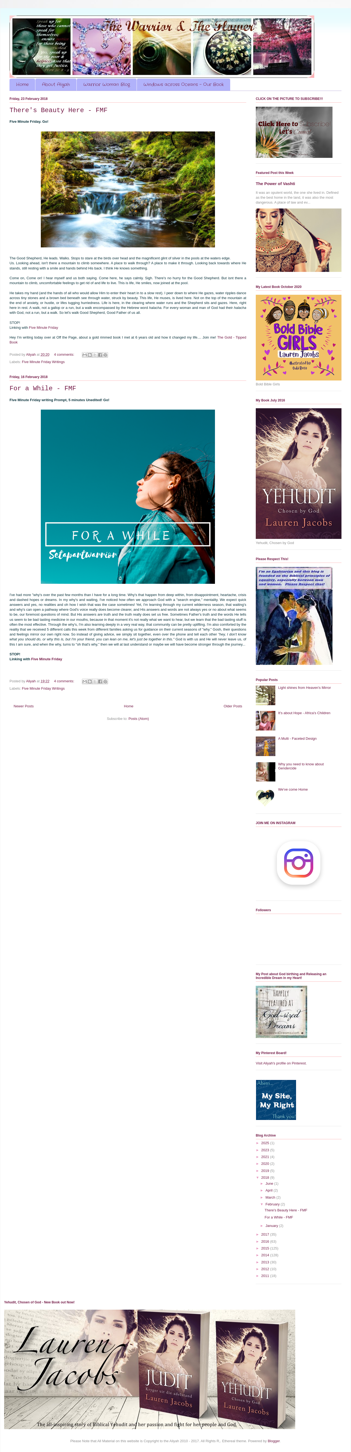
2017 (265, 1234)
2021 (265, 1157)
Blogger (274, 1441)
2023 (265, 1150)
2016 (265, 1241)
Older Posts (233, 706)
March (271, 1197)
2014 (265, 1255)
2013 (265, 1262)
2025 (265, 1143)
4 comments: (64, 354)
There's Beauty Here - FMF (58, 110)
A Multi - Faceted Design (297, 738)
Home (22, 84)
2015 (265, 1248)
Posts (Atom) (138, 719)
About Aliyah (56, 84)
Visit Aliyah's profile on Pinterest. (281, 1063)
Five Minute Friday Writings (43, 362)
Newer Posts (24, 706)
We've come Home (293, 789)
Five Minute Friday (43, 328)
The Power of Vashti (275, 183)
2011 (265, 1276)
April (270, 1190)
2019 (265, 1171)
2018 (265, 1177)
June (270, 1183)
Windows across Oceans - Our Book (183, 84)
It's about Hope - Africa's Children (304, 713)
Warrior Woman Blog (106, 84)
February (273, 1204)
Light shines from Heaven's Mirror (304, 688)
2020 (265, 1164)
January (272, 1226)
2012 (265, 1269)
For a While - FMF (43, 388)
